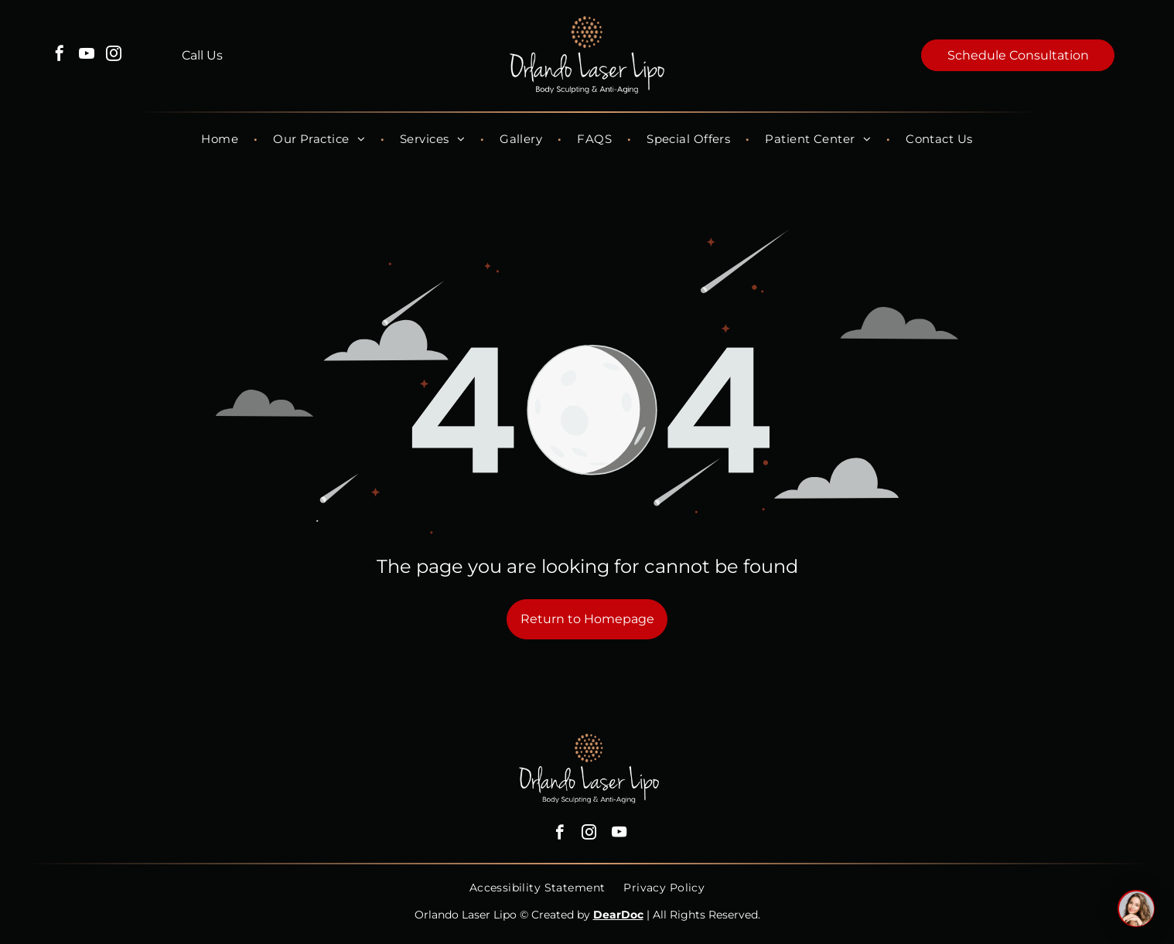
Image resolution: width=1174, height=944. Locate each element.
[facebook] (59, 55)
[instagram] (113, 55)
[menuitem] (222, 138)
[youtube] (86, 55)
